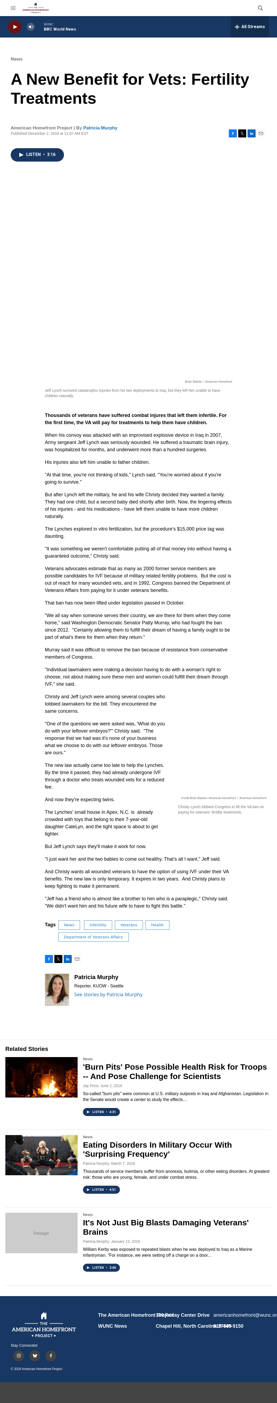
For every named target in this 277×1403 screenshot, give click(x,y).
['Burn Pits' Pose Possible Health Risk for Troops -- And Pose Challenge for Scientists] (41, 1077)
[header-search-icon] (260, 8)
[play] (14, 27)
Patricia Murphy (100, 127)
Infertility (98, 925)
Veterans (128, 925)
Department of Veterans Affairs (93, 937)
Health (157, 925)
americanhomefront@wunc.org (240, 1315)
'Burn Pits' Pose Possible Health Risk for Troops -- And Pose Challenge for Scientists (175, 1071)
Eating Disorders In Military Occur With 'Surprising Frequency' (157, 1149)
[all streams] (250, 27)
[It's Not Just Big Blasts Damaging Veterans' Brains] (41, 1233)
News (16, 59)
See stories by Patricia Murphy (108, 994)
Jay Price (90, 1086)
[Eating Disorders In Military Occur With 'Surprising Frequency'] (41, 1155)
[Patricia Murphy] (57, 990)
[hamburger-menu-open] (13, 8)
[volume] (30, 27)
